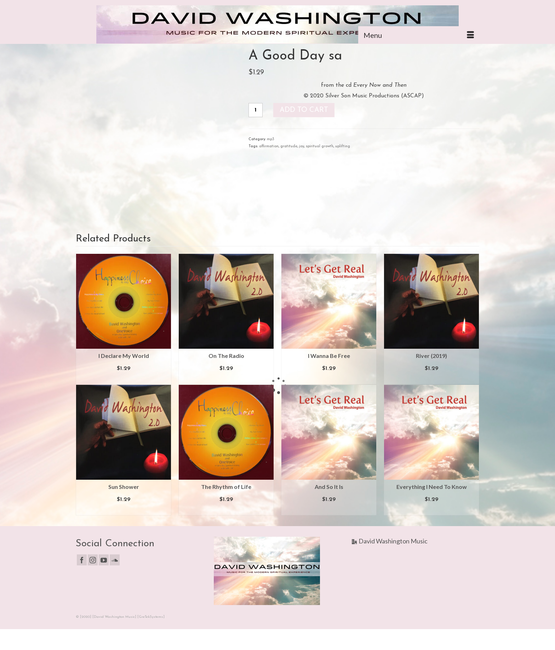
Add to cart (304, 110)
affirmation (269, 146)
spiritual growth (319, 146)
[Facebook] (82, 559)
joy (301, 146)
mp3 (270, 139)
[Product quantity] (255, 110)
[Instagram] (93, 559)
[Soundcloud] (115, 559)
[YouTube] (104, 559)
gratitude (288, 146)
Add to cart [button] (123, 379)
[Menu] (418, 35)
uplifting (342, 146)
